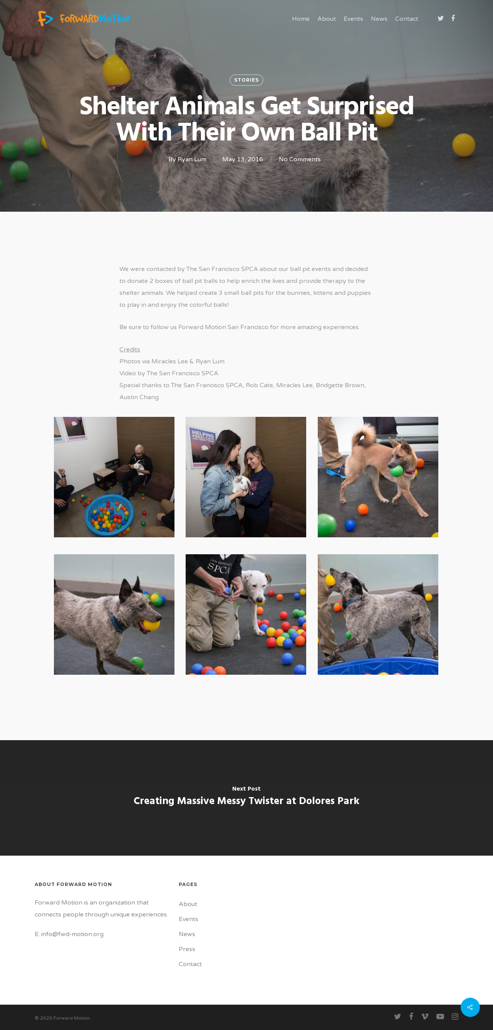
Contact (406, 19)
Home (301, 19)
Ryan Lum (192, 159)
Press (187, 949)
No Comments (300, 159)
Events (353, 19)
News (379, 19)
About (326, 19)
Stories (246, 80)
